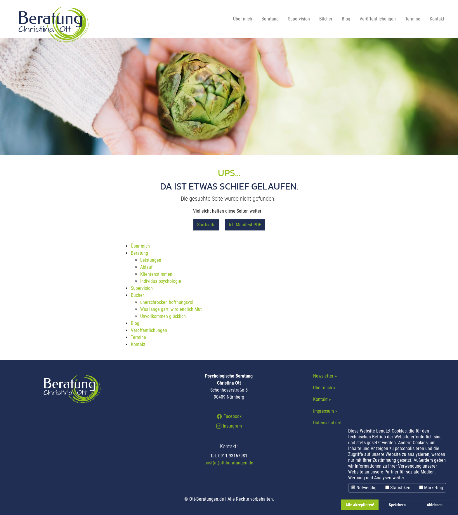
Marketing (431, 487)
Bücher (137, 295)
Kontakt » (322, 399)
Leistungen (150, 260)
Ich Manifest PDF (245, 225)
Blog (135, 323)
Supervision (142, 288)
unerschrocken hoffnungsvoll (167, 302)
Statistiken (397, 487)
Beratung (139, 253)
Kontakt (138, 344)
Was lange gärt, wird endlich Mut (171, 309)
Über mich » (324, 387)
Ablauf (146, 267)
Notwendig (364, 487)
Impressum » (325, 411)
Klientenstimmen (156, 274)
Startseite (206, 225)
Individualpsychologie (160, 281)
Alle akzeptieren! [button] (360, 504)
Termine (138, 337)
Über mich (140, 246)
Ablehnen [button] (435, 504)
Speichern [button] (397, 504)
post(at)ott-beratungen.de (228, 463)
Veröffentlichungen (149, 330)
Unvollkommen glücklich (163, 316)
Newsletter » (325, 376)
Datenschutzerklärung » (335, 423)
